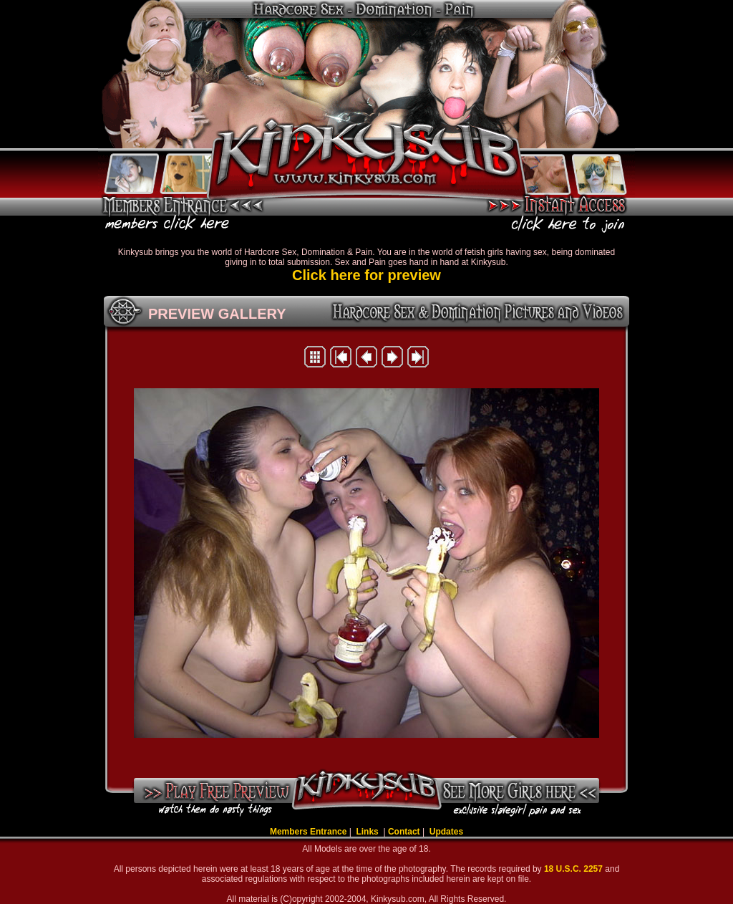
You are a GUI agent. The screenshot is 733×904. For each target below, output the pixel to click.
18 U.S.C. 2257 (574, 869)
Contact (404, 832)
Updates (446, 832)
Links (368, 832)
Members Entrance (308, 832)
